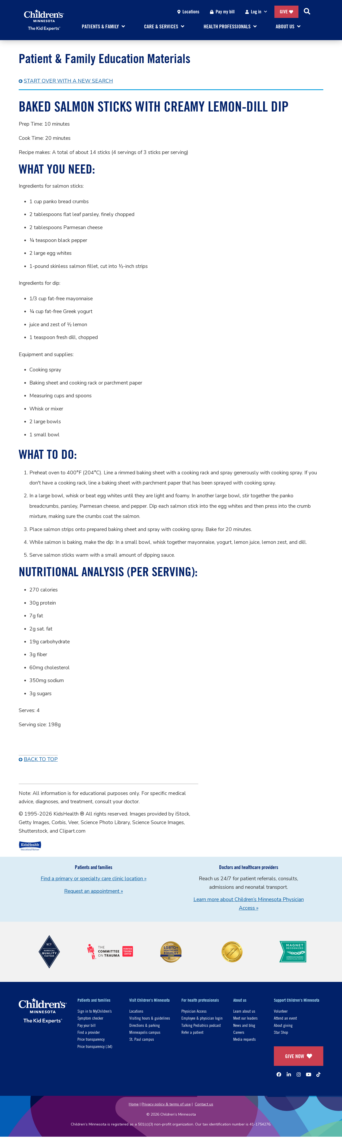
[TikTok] (318, 1074)
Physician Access (194, 1010)
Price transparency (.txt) (94, 1046)
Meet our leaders (245, 1017)
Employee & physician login (202, 1017)
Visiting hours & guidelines (149, 1017)
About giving (283, 1025)
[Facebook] (279, 1074)
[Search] (307, 11)
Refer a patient (192, 1032)
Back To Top (41, 759)
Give (286, 12)
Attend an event (285, 1017)
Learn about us (244, 1010)
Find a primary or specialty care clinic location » (93, 878)
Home (134, 1104)
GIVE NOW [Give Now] (298, 1056)
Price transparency (90, 1039)
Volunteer (280, 1010)
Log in (257, 11)
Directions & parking (144, 1025)
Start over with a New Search (68, 81)
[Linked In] (288, 1074)
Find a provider (88, 1032)
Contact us (204, 1104)
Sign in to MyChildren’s (94, 1010)
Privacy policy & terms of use (166, 1104)
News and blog (244, 1025)
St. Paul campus (141, 1039)
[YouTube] (308, 1074)
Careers (238, 1032)
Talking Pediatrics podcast (201, 1025)
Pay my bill (222, 12)
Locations (188, 12)
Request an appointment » (93, 891)
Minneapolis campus (144, 1032)
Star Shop (281, 1032)
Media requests (244, 1039)
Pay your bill (86, 1025)
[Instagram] (298, 1074)
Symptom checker (90, 1017)
